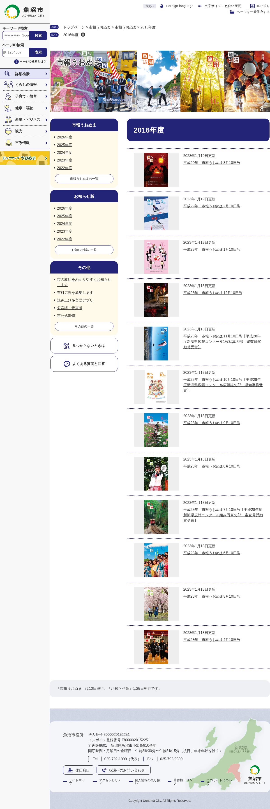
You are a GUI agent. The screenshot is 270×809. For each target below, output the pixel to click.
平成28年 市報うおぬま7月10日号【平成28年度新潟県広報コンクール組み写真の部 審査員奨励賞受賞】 (223, 515)
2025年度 (64, 145)
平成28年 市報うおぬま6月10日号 (211, 553)
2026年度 (64, 137)
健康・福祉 (24, 108)
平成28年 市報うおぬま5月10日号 (211, 596)
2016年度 (70, 35)
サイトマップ (77, 782)
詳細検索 (22, 74)
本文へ (149, 6)
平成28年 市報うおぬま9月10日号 (211, 423)
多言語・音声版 (69, 308)
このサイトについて (219, 782)
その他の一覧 (84, 326)
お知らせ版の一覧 (84, 250)
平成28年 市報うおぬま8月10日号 (211, 466)
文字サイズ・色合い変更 (223, 6)
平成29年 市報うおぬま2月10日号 (211, 206)
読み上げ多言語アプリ (75, 300)
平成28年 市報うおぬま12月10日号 (212, 293)
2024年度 (64, 152)
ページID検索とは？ (33, 61)
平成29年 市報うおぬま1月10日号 (211, 249)
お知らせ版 (84, 196)
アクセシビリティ (110, 782)
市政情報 (22, 143)
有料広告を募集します (75, 293)
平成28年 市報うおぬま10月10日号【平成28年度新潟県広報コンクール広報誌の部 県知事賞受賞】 (223, 385)
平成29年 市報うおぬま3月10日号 (211, 163)
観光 (18, 131)
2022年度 (64, 168)
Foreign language (179, 6)
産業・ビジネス (27, 120)
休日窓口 (82, 770)
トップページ (74, 27)
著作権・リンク (183, 782)
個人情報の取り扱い (147, 782)
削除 (83, 34)
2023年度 (64, 160)
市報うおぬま (100, 27)
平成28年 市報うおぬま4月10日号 (211, 640)
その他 (84, 267)
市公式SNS (66, 316)
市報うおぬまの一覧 (84, 178)
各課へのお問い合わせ (127, 770)
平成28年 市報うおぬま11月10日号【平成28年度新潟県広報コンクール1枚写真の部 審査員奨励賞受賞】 (222, 341)
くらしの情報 (26, 85)
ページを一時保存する (253, 12)
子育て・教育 (26, 96)
